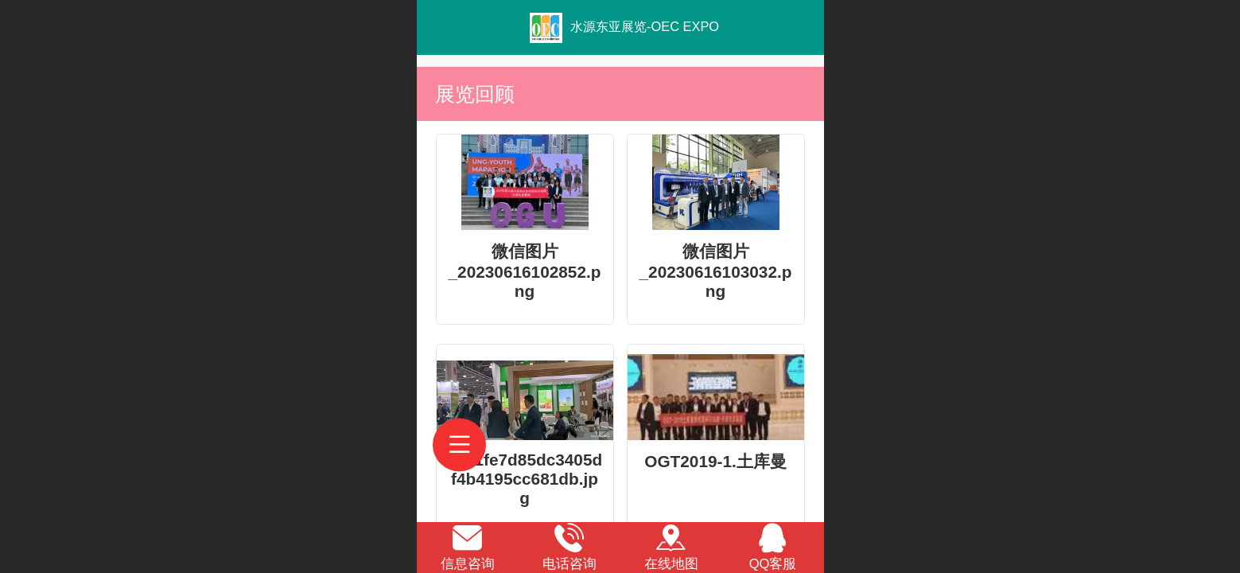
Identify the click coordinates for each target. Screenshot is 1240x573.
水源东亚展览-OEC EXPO (644, 26)
